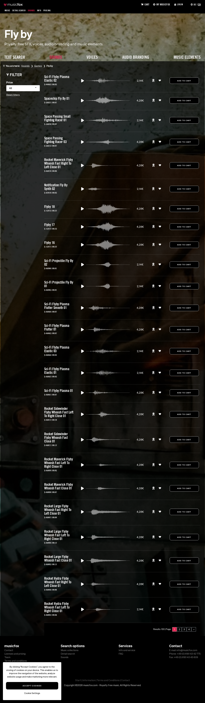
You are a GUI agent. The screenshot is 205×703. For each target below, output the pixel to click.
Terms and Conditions (108, 680)
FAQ (121, 653)
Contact (8, 650)
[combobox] (23, 88)
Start (78, 680)
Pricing (47, 10)
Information (89, 680)
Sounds (31, 10)
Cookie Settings (32, 693)
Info (39, 10)
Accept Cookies (32, 686)
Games (38, 65)
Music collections (69, 650)
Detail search (68, 653)
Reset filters (13, 94)
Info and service (127, 650)
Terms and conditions (15, 660)
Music (7, 10)
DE (194, 4)
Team (7, 657)
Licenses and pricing (15, 653)
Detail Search (19, 10)
